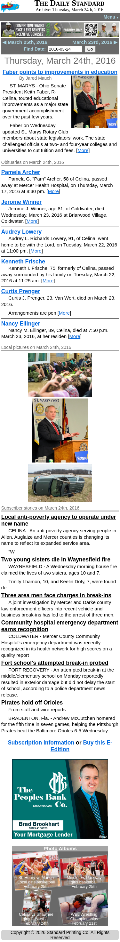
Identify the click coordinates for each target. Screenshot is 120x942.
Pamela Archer (20, 172)
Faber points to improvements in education (60, 72)
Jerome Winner (21, 202)
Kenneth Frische (23, 261)
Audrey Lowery (21, 232)
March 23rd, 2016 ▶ (94, 42)
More (82, 150)
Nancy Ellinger (20, 323)
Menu (111, 17)
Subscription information (41, 742)
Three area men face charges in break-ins (56, 595)
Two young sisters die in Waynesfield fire (55, 559)
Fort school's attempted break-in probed (54, 663)
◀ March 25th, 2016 (25, 42)
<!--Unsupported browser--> (60, 886)
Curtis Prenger (20, 291)
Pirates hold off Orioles (32, 702)
